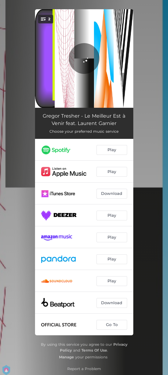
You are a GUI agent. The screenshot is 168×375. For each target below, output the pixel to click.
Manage (66, 357)
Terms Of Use (94, 350)
